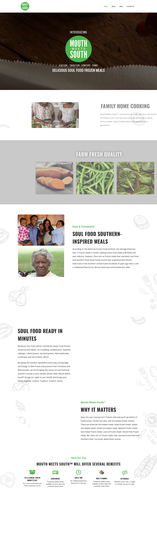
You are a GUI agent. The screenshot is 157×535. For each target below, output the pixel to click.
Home (106, 6)
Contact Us (130, 6)
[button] (20, 421)
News (121, 6)
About (114, 6)
